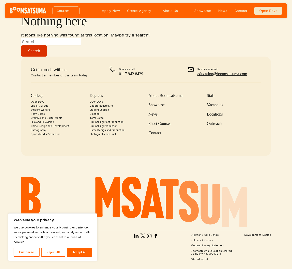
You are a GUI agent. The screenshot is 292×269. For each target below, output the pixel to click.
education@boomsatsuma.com (222, 74)
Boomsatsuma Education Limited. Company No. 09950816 (212, 252)
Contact (241, 11)
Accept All (79, 252)
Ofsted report (199, 259)
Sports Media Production (45, 134)
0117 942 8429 (131, 74)
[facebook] (155, 237)
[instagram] (149, 237)
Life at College (39, 105)
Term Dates (38, 113)
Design (266, 235)
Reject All (53, 252)
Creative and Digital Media (46, 117)
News (222, 11)
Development (252, 235)
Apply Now (111, 11)
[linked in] (136, 237)
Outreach (214, 123)
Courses (63, 11)
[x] (142, 237)
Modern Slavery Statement (207, 245)
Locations (215, 114)
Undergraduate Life (101, 105)
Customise (26, 252)
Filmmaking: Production (103, 126)
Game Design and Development (50, 126)
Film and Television (42, 121)
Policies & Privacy (202, 240)
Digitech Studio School (205, 234)
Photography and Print (103, 134)
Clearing (95, 113)
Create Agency (139, 11)
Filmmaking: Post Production (106, 121)
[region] (52, 237)
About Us (170, 11)
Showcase (202, 11)
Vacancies (215, 105)
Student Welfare (40, 109)
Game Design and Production (107, 130)
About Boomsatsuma (165, 95)
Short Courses (159, 123)
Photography (38, 130)
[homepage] (28, 12)
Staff (211, 95)
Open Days (268, 10)
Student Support (99, 109)
